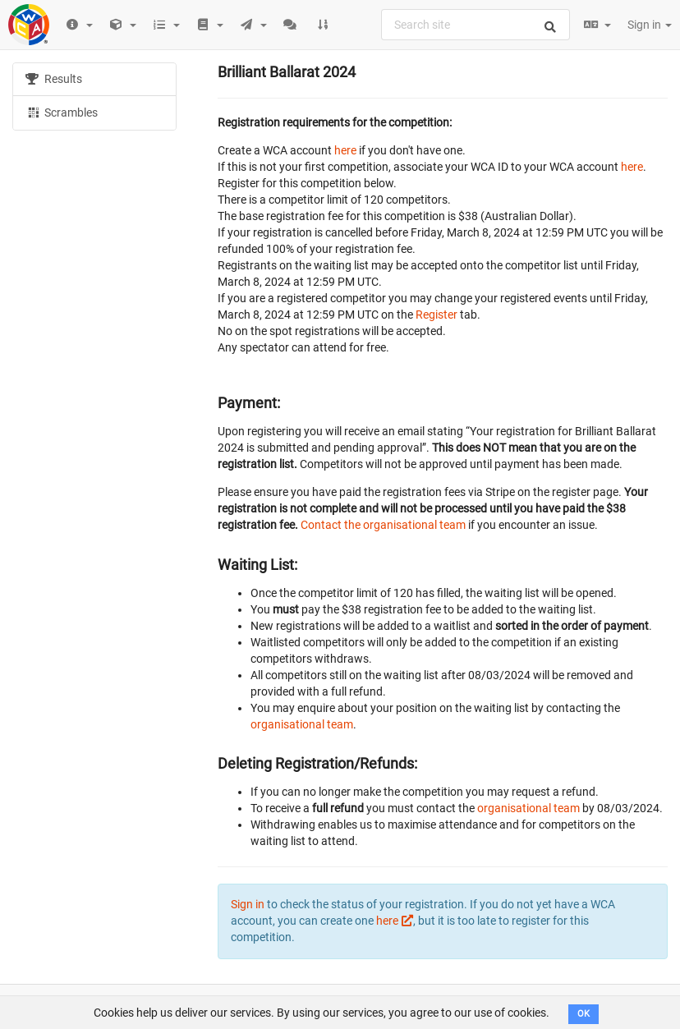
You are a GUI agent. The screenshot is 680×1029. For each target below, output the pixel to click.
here (345, 150)
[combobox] (475, 24)
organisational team (301, 724)
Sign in (649, 24)
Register (436, 314)
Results (53, 78)
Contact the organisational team (383, 524)
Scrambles (61, 111)
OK (583, 1013)
